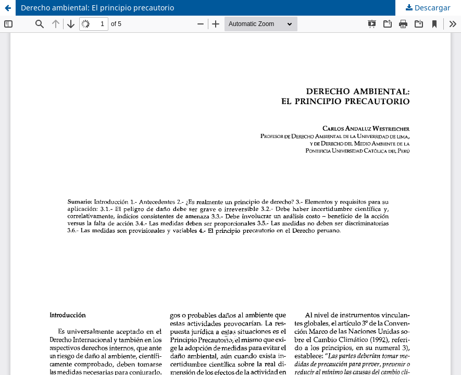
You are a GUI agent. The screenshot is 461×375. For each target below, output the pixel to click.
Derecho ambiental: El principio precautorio (97, 7)
